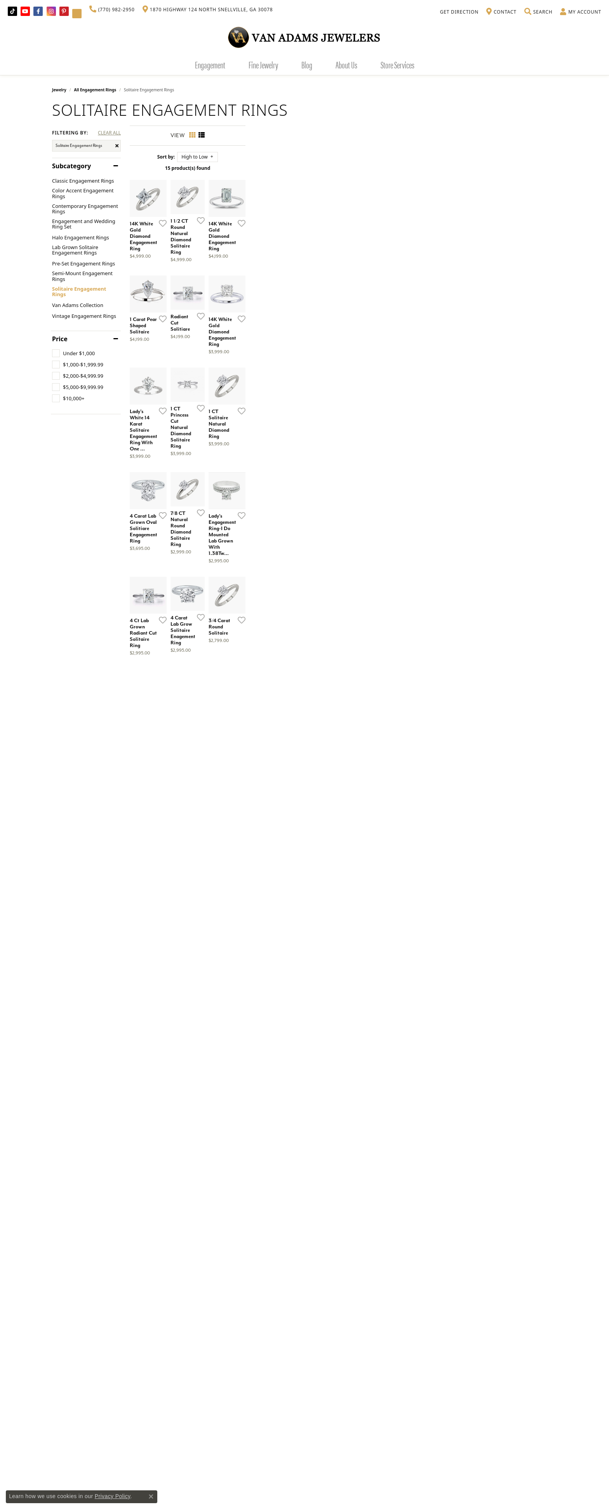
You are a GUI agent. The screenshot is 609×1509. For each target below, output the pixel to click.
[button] (538, 12)
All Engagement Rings (95, 89)
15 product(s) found (343, 168)
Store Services (397, 64)
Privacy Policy (112, 1496)
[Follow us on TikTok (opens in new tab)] (12, 11)
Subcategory (71, 166)
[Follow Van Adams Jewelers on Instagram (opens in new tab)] (51, 11)
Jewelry (59, 89)
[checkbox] (73, 353)
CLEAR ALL (109, 133)
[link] (112, 10)
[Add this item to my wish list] (263, 326)
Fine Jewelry (263, 64)
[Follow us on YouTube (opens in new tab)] (25, 11)
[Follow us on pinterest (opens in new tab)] (64, 11)
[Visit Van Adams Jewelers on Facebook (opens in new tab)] (38, 11)
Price (60, 339)
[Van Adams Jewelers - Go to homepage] (304, 37)
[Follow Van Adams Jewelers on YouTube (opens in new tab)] (77, 13)
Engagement (210, 64)
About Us (346, 64)
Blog (306, 64)
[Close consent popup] (151, 1496)
